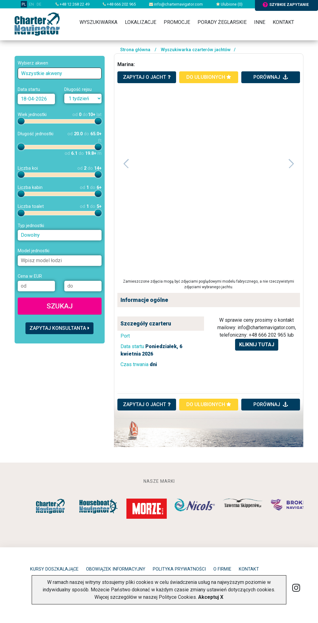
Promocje (177, 22)
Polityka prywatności (179, 569)
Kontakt (283, 22)
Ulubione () (229, 4)
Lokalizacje (140, 22)
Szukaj (60, 306)
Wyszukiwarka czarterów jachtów (196, 49)
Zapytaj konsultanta (59, 328)
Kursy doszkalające (54, 569)
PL (24, 4)
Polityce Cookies (177, 597)
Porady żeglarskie (222, 22)
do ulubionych (208, 77)
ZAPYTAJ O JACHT (146, 404)
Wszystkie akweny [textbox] (41, 73)
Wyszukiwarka (98, 22)
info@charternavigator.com (176, 4)
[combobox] (60, 73)
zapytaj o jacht (146, 77)
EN (31, 4)
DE (39, 4)
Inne (259, 22)
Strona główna (135, 49)
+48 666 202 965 (119, 4)
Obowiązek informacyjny (115, 569)
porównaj (270, 77)
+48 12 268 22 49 (72, 4)
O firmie (222, 569)
